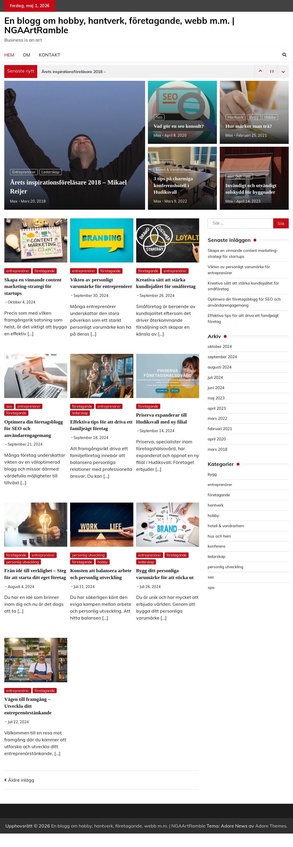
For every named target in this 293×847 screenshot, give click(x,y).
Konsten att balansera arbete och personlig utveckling (94, 584)
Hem (9, 55)
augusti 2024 (219, 366)
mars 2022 (217, 418)
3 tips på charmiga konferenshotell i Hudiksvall (174, 185)
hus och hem (239, 176)
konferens (164, 162)
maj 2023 (216, 397)
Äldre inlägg (21, 793)
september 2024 (223, 356)
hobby (270, 117)
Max (13, 201)
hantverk (235, 117)
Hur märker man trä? (249, 126)
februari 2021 (220, 428)
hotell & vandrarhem (173, 169)
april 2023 (217, 408)
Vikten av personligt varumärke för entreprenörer (92, 286)
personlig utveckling (22, 568)
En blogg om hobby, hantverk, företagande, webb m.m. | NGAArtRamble (119, 25)
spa (200, 169)
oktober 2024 (220, 346)
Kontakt (49, 55)
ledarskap (50, 172)
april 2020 (217, 438)
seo (159, 117)
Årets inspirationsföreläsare (66, 71)
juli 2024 (215, 377)
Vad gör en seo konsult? (180, 126)
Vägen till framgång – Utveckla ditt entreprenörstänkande (29, 719)
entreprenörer (23, 172)
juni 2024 (216, 387)
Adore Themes (270, 839)
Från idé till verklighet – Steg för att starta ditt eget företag (33, 584)
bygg (254, 117)
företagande (45, 270)
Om (26, 55)
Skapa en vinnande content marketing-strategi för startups (34, 286)
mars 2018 (217, 449)
